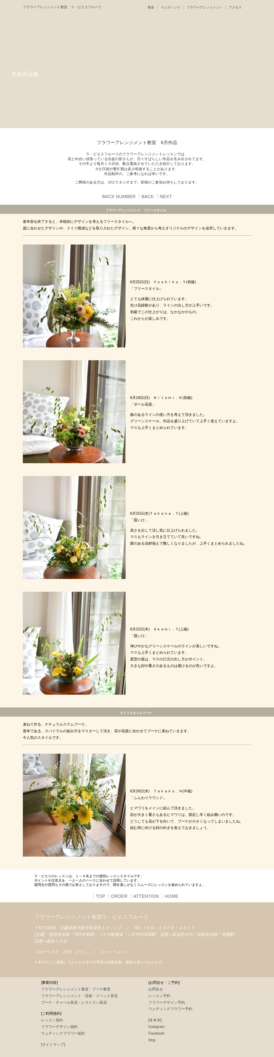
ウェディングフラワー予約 (170, 1009)
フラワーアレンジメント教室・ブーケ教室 (76, 989)
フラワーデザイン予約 (166, 1002)
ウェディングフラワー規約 (63, 1033)
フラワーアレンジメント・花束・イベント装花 (79, 996)
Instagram (156, 1027)
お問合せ (155, 989)
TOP (100, 896)
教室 (151, 7)
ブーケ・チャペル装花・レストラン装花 (74, 1002)
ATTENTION (146, 896)
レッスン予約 (159, 996)
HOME (171, 896)
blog (151, 1040)
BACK (147, 196)
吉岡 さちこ (75, 951)
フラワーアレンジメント (204, 7)
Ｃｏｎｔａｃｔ (114, 951)
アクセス (235, 7)
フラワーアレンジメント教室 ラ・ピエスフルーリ (62, 7)
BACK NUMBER (119, 196)
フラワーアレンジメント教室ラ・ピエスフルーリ (91, 917)
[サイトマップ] (53, 1044)
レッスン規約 (52, 1020)
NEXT (166, 196)
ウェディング (170, 7)
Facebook (156, 1033)
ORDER (119, 896)
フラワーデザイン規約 (59, 1027)
